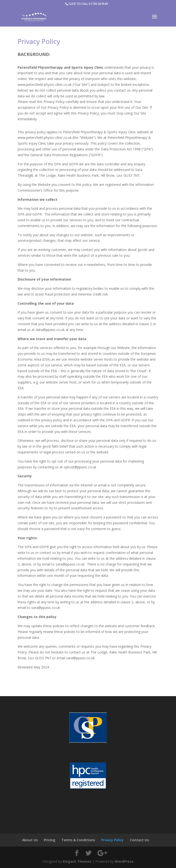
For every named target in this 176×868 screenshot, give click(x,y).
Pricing (49, 840)
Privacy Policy (112, 840)
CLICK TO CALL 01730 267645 (88, 4)
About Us (30, 840)
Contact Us (139, 840)
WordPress (124, 861)
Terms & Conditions (78, 840)
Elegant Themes (77, 861)
